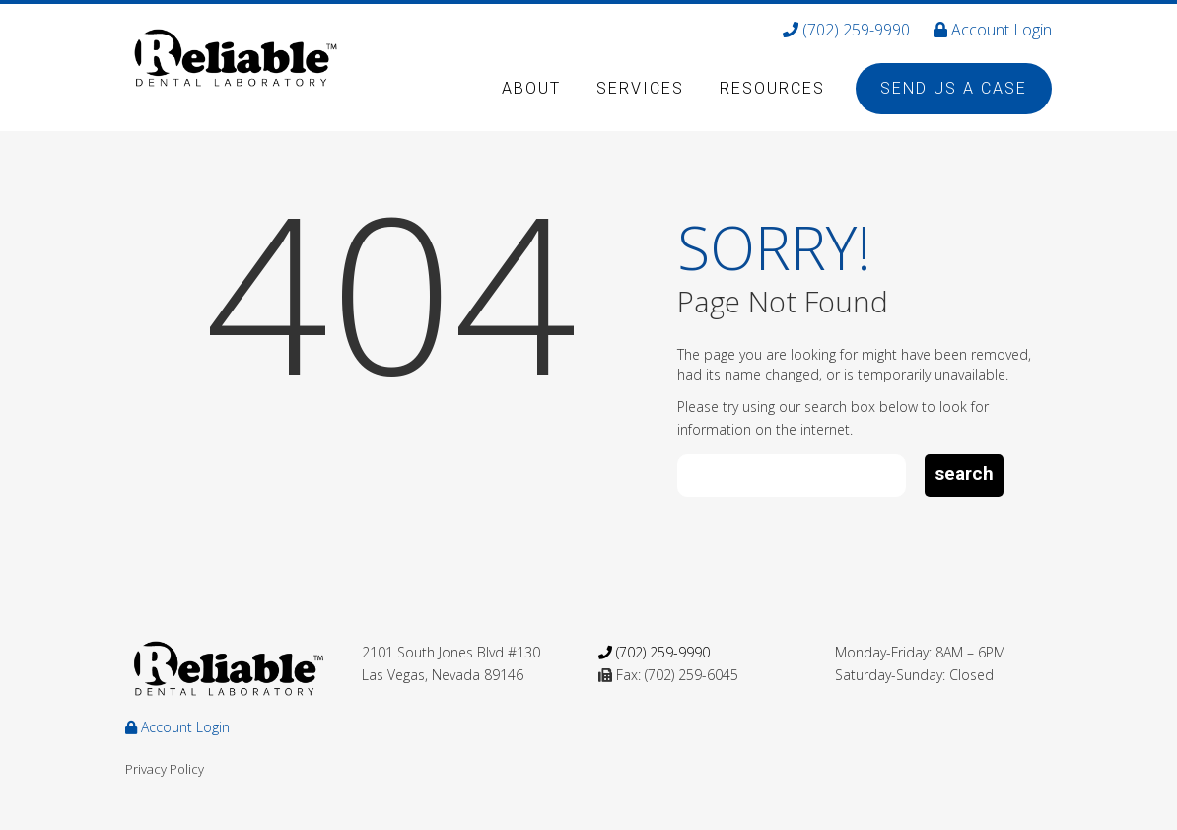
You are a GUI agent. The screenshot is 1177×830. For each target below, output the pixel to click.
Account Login (993, 29)
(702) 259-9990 (846, 29)
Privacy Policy (164, 769)
